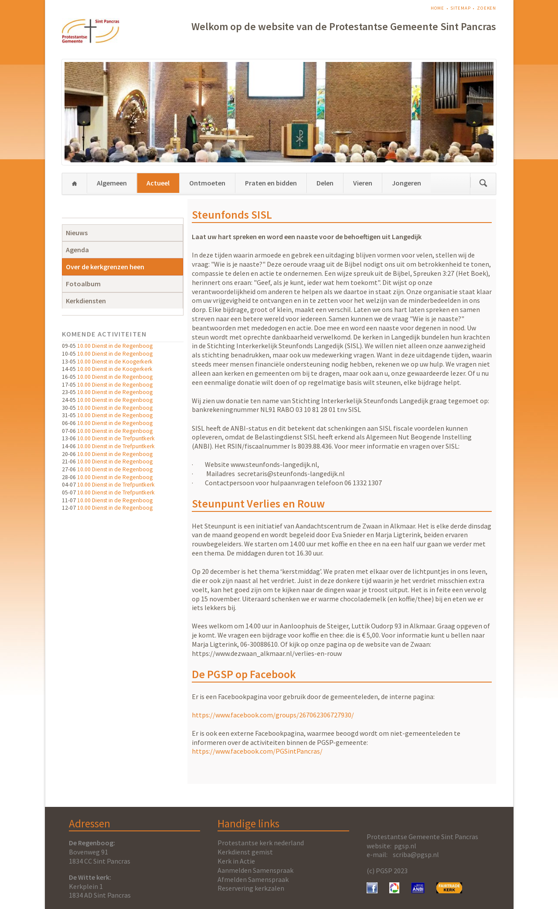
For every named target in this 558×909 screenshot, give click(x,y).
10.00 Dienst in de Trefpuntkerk (116, 438)
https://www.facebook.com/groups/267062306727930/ (273, 714)
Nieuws (77, 232)
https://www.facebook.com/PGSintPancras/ (257, 751)
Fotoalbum (83, 283)
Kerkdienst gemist (245, 851)
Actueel (158, 182)
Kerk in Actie (236, 861)
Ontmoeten (207, 182)
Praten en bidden (271, 182)
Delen (324, 182)
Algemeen (112, 182)
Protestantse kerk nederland (261, 842)
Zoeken (486, 8)
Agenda (77, 249)
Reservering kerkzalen (251, 888)
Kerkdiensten (86, 300)
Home (438, 8)
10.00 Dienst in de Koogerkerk (115, 361)
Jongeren (406, 182)
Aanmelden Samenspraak (255, 870)
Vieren (362, 182)
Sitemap (460, 8)
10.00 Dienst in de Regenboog (115, 346)
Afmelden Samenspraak (253, 879)
